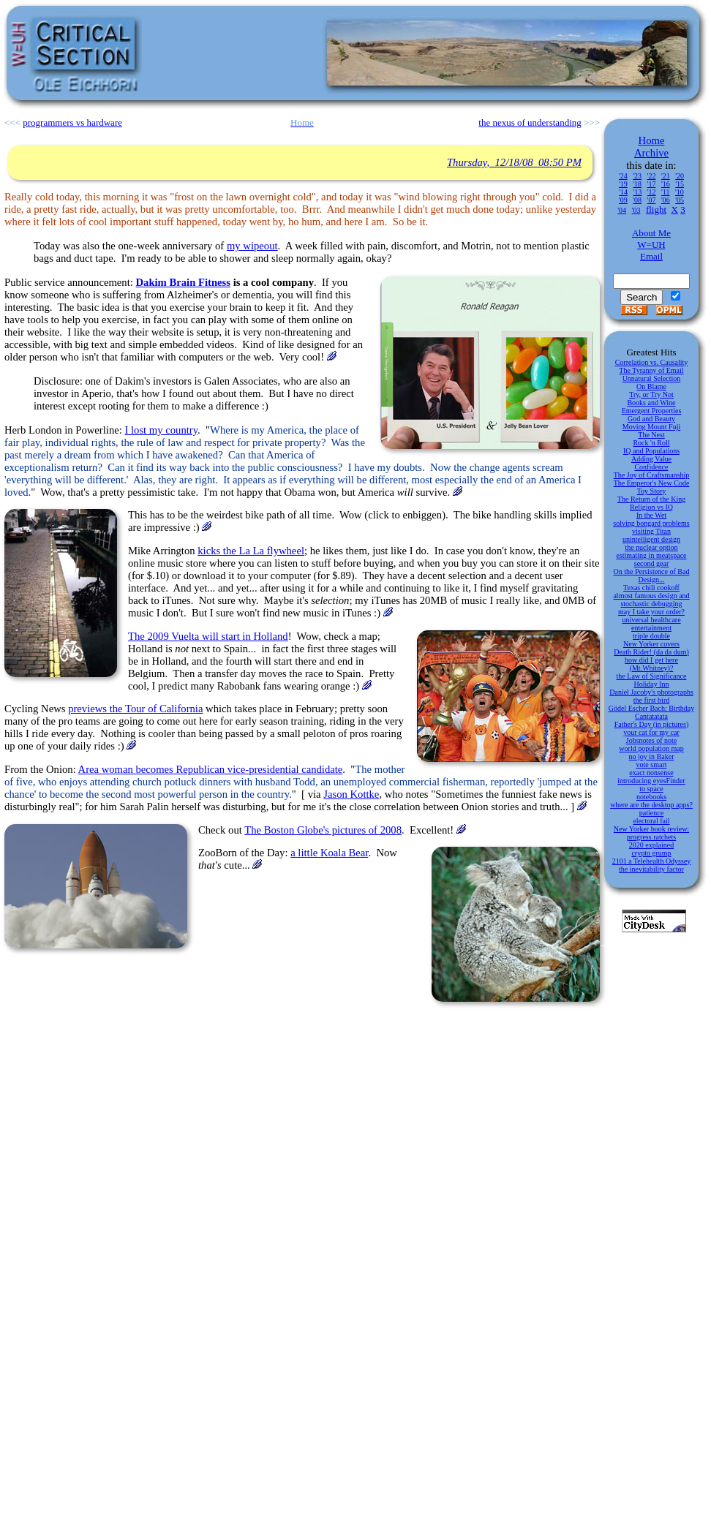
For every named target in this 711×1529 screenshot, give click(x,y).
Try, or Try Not (651, 394)
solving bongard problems (651, 523)
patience (651, 813)
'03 (636, 210)
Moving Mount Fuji (651, 427)
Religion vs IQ (651, 507)
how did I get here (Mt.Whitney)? (651, 664)
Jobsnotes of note (651, 740)
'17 (651, 184)
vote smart (651, 764)
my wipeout (252, 246)
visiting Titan (651, 531)
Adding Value (651, 459)
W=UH (651, 244)
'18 (637, 184)
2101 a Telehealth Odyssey (651, 861)
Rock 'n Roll (651, 443)
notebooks (651, 797)
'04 (621, 210)
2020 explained (651, 845)
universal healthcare (651, 620)
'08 (637, 200)
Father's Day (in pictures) (651, 724)
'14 (623, 192)
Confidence (651, 467)
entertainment (651, 628)
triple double (651, 636)
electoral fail (651, 821)
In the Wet (651, 515)
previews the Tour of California (135, 708)
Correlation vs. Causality (651, 362)
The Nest (651, 435)
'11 (665, 192)
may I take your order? (651, 612)
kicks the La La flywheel (251, 550)
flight (656, 209)
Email (651, 256)
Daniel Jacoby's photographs (651, 692)
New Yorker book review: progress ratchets (651, 833)
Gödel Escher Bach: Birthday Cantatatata (651, 712)
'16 (665, 184)
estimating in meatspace (651, 555)
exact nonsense (651, 773)
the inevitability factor (651, 869)
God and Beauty (651, 419)
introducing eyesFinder (651, 781)
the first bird (651, 700)
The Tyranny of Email (651, 370)
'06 (665, 200)
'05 (679, 200)
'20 (679, 176)
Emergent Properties (652, 411)
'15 (679, 184)
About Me (651, 232)
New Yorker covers (651, 644)
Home (652, 140)
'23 (637, 176)
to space (651, 789)
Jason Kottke (351, 794)
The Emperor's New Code (652, 483)
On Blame (651, 386)
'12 (651, 192)
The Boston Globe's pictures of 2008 (323, 830)
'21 (665, 176)
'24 (623, 176)
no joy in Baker (651, 756)
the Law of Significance (652, 676)
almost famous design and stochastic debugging (651, 600)
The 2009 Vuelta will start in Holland (208, 636)
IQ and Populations (651, 451)
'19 (623, 184)
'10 (679, 192)
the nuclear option (651, 547)
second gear (651, 563)
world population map (651, 748)
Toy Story (651, 491)
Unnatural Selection (651, 378)
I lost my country (161, 430)
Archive (651, 153)
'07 (651, 200)
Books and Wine (651, 403)
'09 (623, 200)
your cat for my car (651, 732)
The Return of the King (651, 499)
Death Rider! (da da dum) (651, 652)
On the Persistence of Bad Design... (652, 575)
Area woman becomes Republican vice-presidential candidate (210, 769)
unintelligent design (651, 539)
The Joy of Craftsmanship (652, 475)
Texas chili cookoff (651, 588)
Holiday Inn (651, 684)
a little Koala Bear (329, 852)
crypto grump (651, 853)
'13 (637, 192)
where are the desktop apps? (651, 805)
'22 (651, 176)
